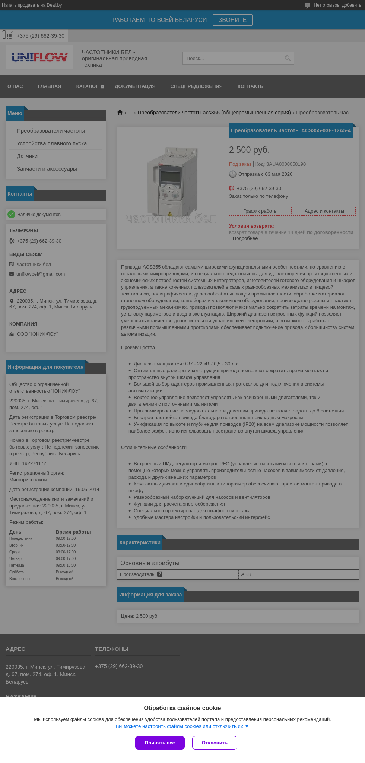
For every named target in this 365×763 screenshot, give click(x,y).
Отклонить (215, 742)
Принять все (160, 742)
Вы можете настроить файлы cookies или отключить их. (179, 726)
